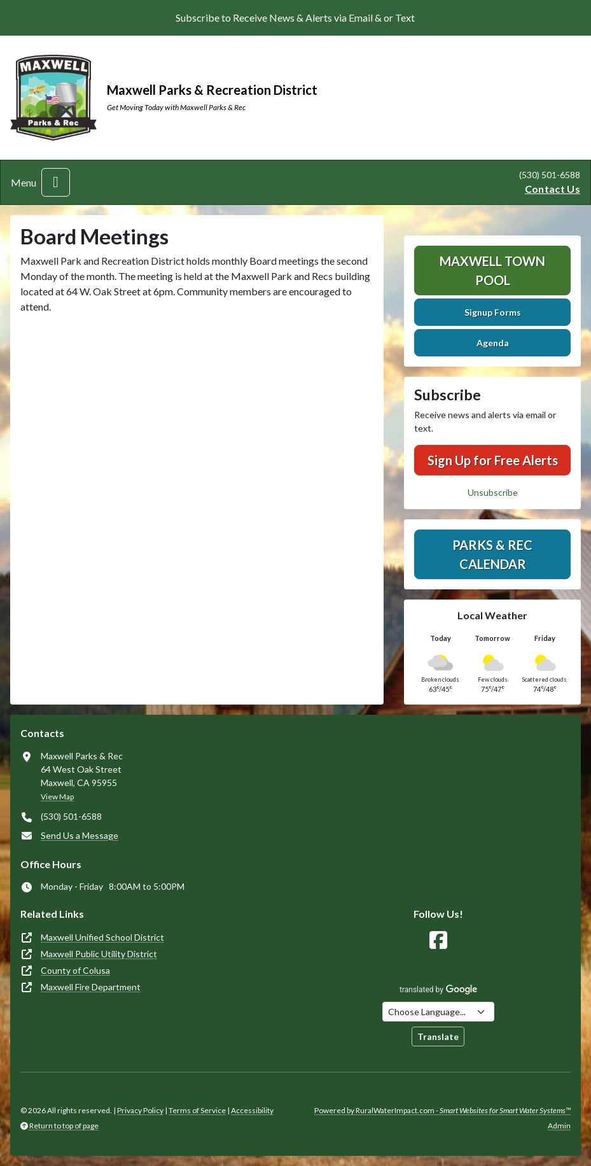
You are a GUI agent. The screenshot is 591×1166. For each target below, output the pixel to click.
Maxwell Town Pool (492, 270)
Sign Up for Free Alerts (493, 460)
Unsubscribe (493, 492)
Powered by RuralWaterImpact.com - (442, 1110)
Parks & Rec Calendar (492, 554)
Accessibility (252, 1110)
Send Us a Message (79, 835)
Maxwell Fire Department (91, 986)
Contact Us (552, 189)
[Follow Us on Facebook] (438, 940)
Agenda (492, 342)
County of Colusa (75, 970)
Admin (559, 1125)
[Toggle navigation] (55, 182)
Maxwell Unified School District (102, 937)
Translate (438, 1036)
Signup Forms (492, 312)
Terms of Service (197, 1110)
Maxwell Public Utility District (99, 953)
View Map (57, 796)
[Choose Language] (438, 1012)
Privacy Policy (140, 1110)
